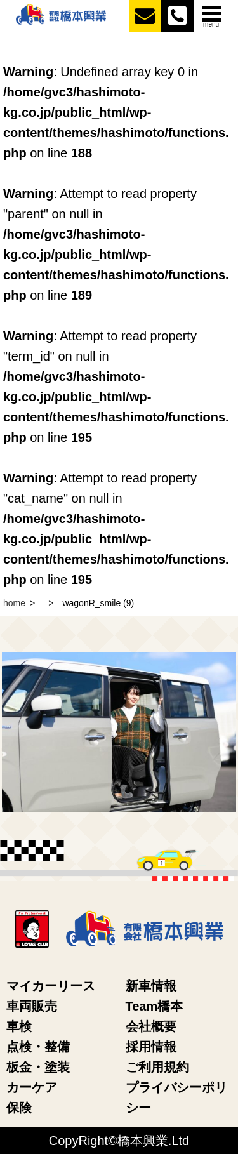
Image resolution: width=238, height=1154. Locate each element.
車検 (19, 1026)
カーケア (31, 1087)
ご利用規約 (157, 1067)
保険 (19, 1108)
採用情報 (151, 1047)
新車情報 (151, 986)
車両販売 (31, 1006)
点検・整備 (38, 1047)
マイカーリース (50, 986)
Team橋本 (154, 1006)
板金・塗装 (38, 1067)
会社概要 (151, 1026)
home (14, 603)
